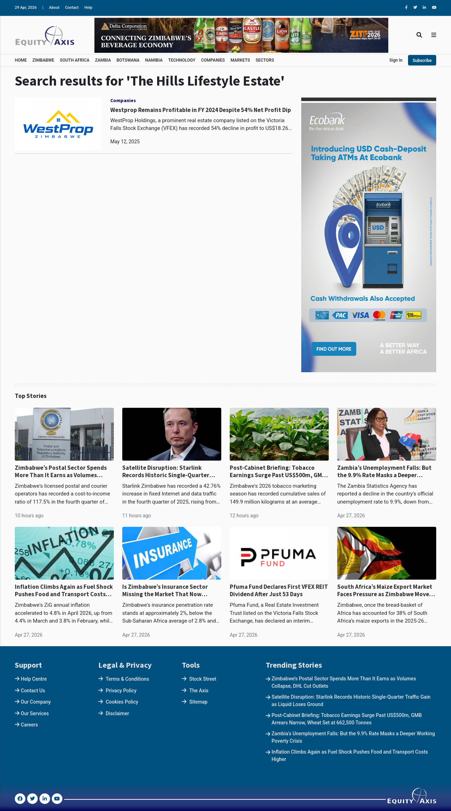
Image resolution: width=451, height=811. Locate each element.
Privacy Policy (121, 690)
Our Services (35, 713)
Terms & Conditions (127, 679)
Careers (29, 725)
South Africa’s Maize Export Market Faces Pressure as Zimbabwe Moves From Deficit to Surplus (384, 590)
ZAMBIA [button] (103, 60)
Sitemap (198, 702)
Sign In (395, 60)
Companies (123, 100)
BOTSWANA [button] (128, 60)
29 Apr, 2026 (26, 7)
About (54, 7)
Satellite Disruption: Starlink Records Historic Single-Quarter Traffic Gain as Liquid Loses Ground (169, 471)
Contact (72, 7)
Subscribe (422, 60)
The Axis (198, 690)
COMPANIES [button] (213, 60)
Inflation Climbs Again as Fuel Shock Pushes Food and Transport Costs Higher (64, 590)
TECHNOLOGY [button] (182, 60)
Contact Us (33, 690)
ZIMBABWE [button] (43, 60)
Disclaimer (117, 713)
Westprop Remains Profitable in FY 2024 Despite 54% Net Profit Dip (200, 109)
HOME (21, 60)
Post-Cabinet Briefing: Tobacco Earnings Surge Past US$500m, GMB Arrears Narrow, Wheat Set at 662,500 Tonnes (278, 471)
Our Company (36, 702)
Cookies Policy (122, 702)
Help (88, 7)
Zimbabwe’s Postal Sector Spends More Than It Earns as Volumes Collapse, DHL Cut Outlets (61, 471)
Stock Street (202, 679)
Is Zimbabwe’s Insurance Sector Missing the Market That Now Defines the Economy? (165, 590)
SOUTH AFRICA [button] (74, 60)
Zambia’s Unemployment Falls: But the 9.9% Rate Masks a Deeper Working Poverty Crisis (384, 471)
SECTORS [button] (265, 60)
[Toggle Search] (419, 35)
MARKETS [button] (240, 60)
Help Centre (34, 679)
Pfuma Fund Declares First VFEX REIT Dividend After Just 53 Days (279, 590)
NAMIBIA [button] (154, 60)
